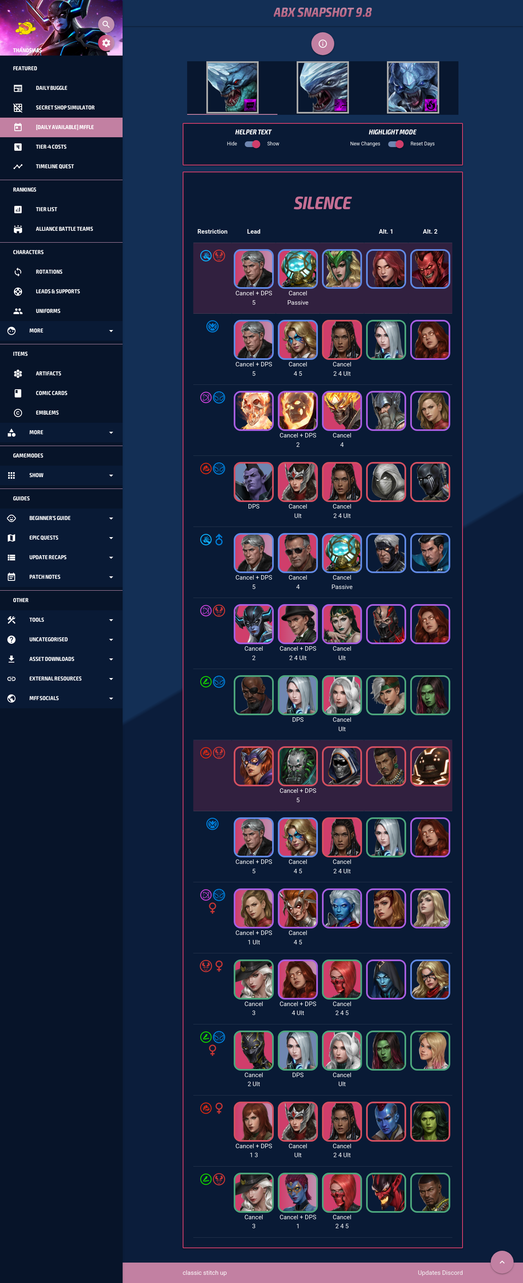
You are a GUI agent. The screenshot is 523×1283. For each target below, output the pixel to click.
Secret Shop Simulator (54, 108)
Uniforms (36, 311)
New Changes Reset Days (392, 144)
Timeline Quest (43, 166)
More (61, 331)
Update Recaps (61, 557)
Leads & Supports (46, 291)
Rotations (38, 272)
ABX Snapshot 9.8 (323, 13)
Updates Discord (440, 1272)
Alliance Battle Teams (53, 229)
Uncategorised (61, 639)
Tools (61, 620)
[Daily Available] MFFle (53, 127)
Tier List (35, 209)
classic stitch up (205, 1272)
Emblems (36, 413)
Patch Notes (61, 577)
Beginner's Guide (61, 518)
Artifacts (37, 374)
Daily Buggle (40, 88)
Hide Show (253, 144)
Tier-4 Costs (40, 147)
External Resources (61, 679)
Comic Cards (40, 393)
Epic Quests (61, 538)
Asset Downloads (61, 659)
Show (61, 475)
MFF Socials (61, 698)
